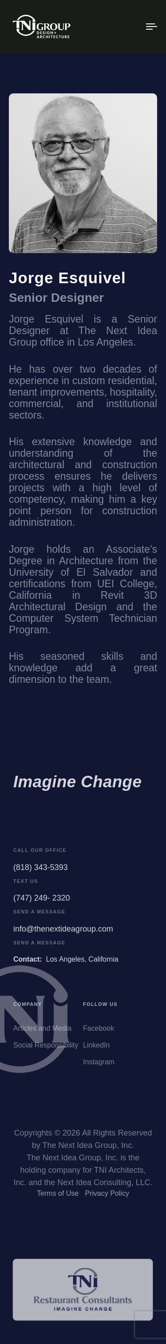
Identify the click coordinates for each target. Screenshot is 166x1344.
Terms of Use (57, 1195)
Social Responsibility (45, 1047)
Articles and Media (42, 1031)
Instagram (99, 1064)
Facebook (98, 1031)
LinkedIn (96, 1047)
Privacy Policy (107, 1195)
